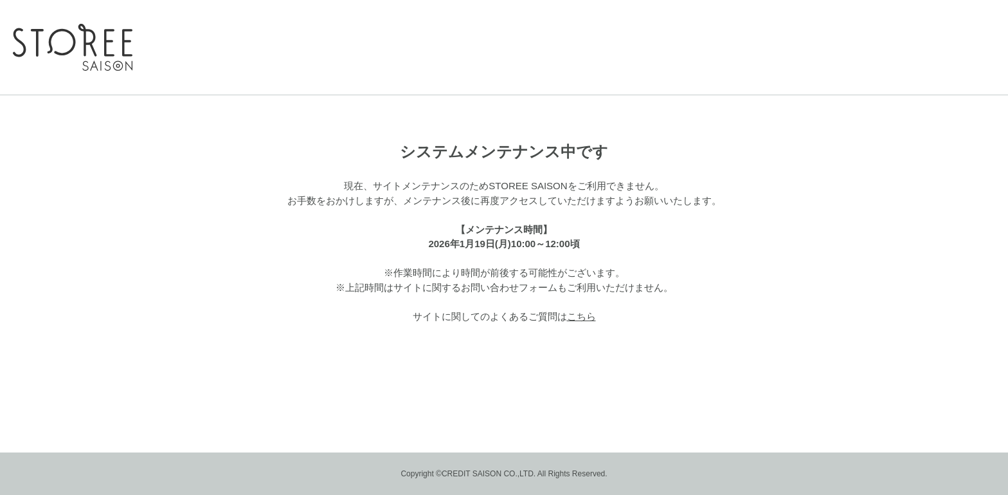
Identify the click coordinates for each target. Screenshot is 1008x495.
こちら (581, 316)
